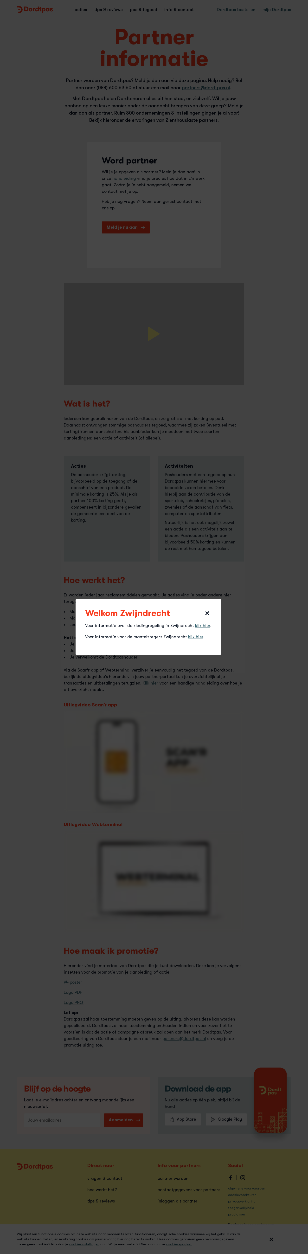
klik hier (202, 625)
